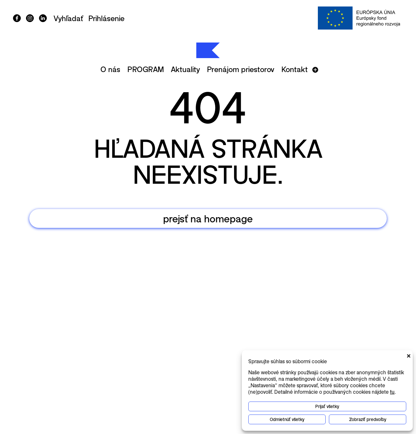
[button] (409, 355)
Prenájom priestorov (240, 69)
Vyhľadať (68, 18)
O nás (110, 69)
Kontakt (294, 69)
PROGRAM (145, 69)
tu (392, 392)
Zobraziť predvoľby (367, 419)
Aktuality (185, 69)
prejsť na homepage (208, 218)
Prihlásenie (106, 18)
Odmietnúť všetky (287, 419)
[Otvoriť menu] (315, 70)
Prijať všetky (327, 406)
